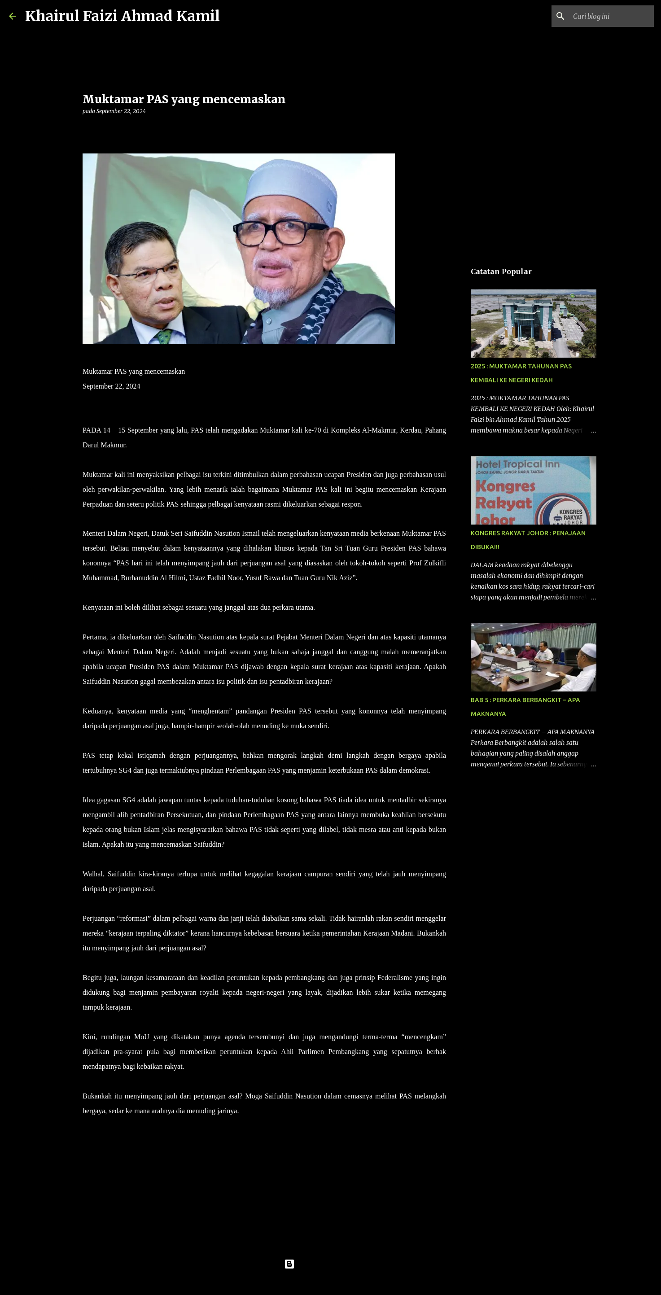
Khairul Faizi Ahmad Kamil (122, 16)
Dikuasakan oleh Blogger (330, 1264)
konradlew (349, 1282)
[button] (88, 129)
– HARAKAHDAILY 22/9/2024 (287, 1111)
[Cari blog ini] (607, 16)
